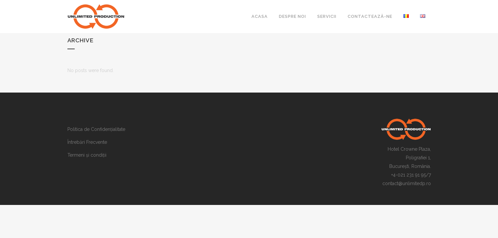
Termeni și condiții (86, 155)
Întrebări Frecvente (87, 142)
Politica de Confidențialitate (96, 129)
